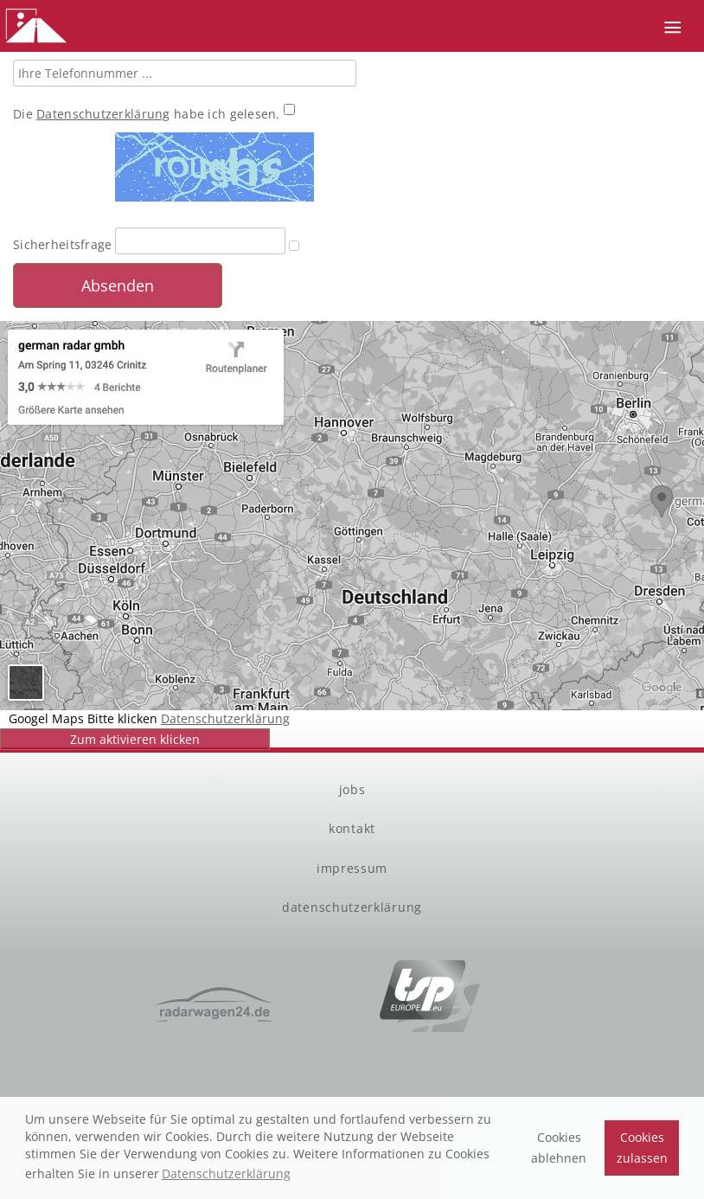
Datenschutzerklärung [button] (226, 1173)
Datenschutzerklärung (103, 114)
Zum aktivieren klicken (135, 739)
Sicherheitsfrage (62, 244)
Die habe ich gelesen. (148, 114)
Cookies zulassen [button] (642, 1147)
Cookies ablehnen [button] (558, 1147)
